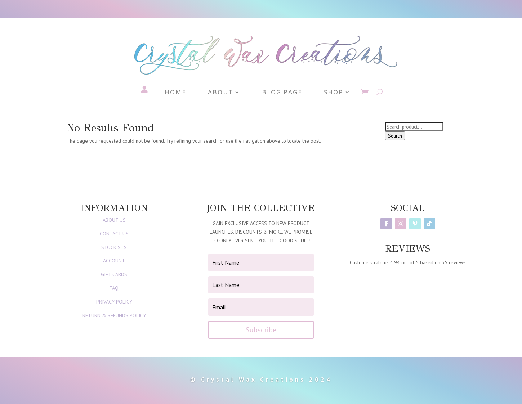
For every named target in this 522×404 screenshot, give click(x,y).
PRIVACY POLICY (114, 301)
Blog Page (282, 93)
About (220, 93)
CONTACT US (114, 233)
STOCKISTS (114, 247)
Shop (333, 93)
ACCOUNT (114, 260)
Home (175, 93)
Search (395, 136)
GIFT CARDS (114, 274)
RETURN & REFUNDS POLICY (114, 315)
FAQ (114, 288)
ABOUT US (114, 220)
